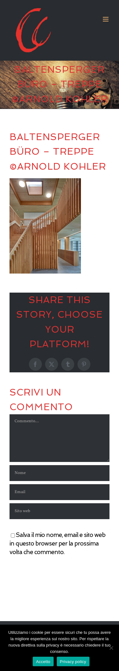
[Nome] (59, 473)
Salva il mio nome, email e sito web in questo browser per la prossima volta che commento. (57, 543)
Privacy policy (73, 661)
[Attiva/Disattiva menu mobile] (106, 19)
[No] (111, 648)
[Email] (59, 492)
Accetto (43, 661)
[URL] (59, 511)
